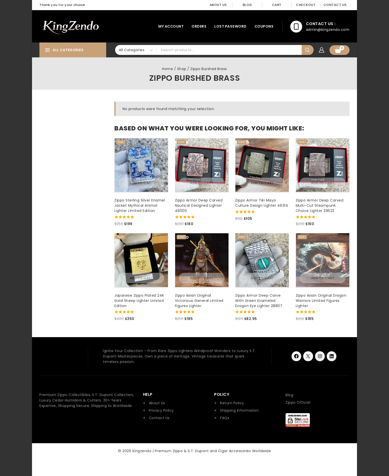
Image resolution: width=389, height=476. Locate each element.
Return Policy (232, 402)
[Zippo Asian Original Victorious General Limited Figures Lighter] (201, 260)
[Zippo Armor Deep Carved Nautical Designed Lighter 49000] (201, 165)
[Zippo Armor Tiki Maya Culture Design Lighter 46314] (262, 165)
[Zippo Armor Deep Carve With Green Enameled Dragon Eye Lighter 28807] (262, 260)
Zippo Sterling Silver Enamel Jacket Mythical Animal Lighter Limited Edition (139, 205)
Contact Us (335, 4)
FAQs (224, 417)
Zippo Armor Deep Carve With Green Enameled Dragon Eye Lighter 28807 (258, 300)
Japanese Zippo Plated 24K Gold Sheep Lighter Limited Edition (139, 300)
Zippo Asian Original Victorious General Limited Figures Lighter (199, 300)
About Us (218, 4)
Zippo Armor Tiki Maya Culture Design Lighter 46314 (261, 203)
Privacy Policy (161, 410)
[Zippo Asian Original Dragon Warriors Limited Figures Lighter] (322, 260)
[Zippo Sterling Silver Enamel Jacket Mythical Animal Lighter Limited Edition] (141, 165)
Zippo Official (298, 402)
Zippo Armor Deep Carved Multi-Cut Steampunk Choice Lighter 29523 (320, 205)
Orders (199, 26)
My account (171, 26)
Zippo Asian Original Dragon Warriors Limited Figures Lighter (321, 300)
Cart (276, 4)
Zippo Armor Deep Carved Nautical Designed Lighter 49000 (199, 205)
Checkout (305, 4)
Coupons (264, 26)
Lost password (230, 26)
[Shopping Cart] (339, 50)
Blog (247, 4)
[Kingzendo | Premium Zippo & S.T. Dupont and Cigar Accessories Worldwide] (70, 26)
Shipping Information (239, 410)
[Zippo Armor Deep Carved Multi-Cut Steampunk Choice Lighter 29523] (322, 165)
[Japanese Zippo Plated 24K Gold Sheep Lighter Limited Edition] (141, 260)
